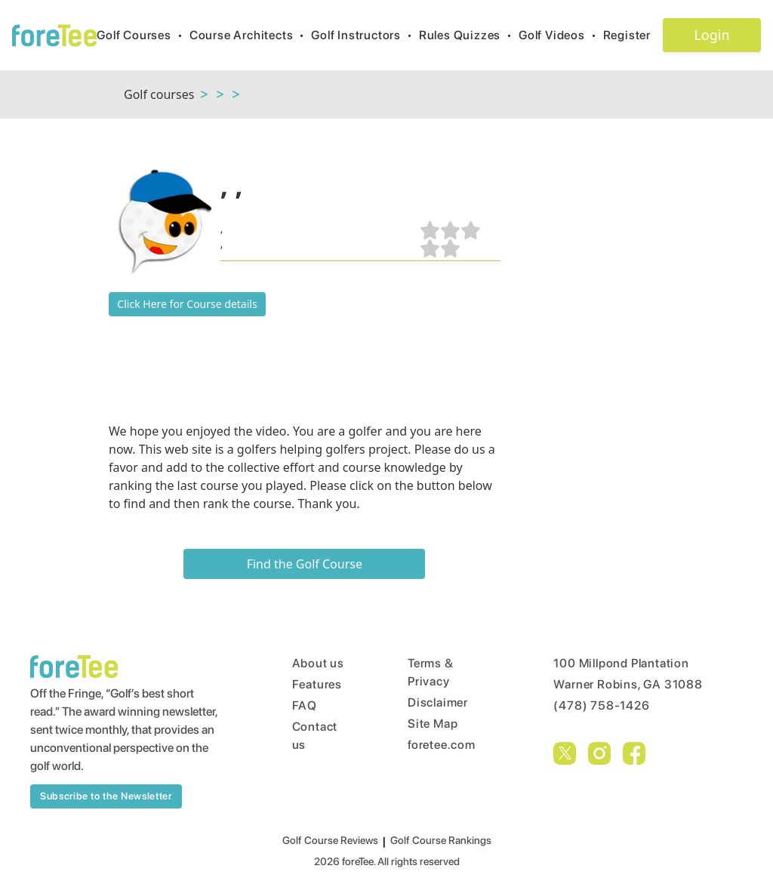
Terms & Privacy (431, 672)
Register (633, 35)
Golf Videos (561, 35)
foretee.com (442, 745)
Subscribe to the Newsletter (106, 796)
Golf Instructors (365, 35)
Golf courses (159, 94)
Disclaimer (438, 702)
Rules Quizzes (469, 35)
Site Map (432, 723)
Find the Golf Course (304, 564)
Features (317, 684)
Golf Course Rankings (440, 840)
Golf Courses (143, 35)
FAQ (304, 705)
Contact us (315, 735)
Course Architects (250, 35)
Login (711, 35)
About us (318, 663)
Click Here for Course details (187, 304)
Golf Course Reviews (330, 840)
